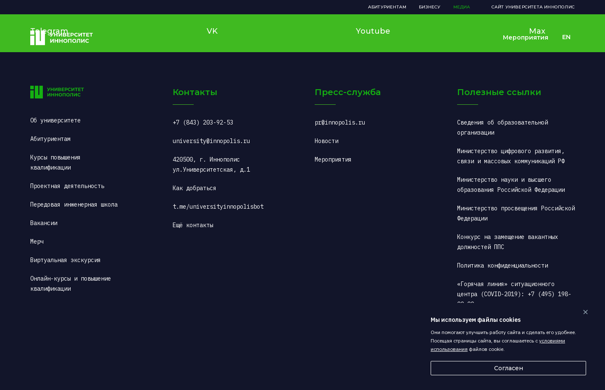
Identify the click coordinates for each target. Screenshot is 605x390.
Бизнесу (429, 7)
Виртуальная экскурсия (65, 260)
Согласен (508, 368)
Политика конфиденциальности (502, 265)
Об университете (55, 120)
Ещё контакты (193, 225)
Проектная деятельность (67, 186)
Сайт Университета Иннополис (533, 7)
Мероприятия (525, 37)
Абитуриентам (387, 7)
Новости (326, 141)
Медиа (462, 7)
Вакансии (43, 223)
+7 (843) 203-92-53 (203, 122)
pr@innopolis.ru (340, 122)
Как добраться (194, 188)
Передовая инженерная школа (74, 204)
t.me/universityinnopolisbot (218, 206)
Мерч (37, 241)
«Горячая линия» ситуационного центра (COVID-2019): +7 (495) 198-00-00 (514, 294)
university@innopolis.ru (211, 141)
